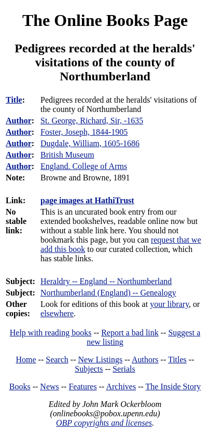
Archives (121, 386)
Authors (145, 359)
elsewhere (57, 313)
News (49, 386)
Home (26, 359)
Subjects (89, 368)
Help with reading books (51, 332)
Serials (124, 368)
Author (19, 120)
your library (169, 304)
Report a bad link (130, 332)
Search (57, 359)
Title (14, 99)
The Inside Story (173, 386)
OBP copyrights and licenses (104, 422)
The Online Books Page (105, 20)
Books (20, 386)
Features (82, 386)
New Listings (100, 359)
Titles (177, 359)
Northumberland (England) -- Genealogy (108, 292)
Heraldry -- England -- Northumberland (106, 281)
